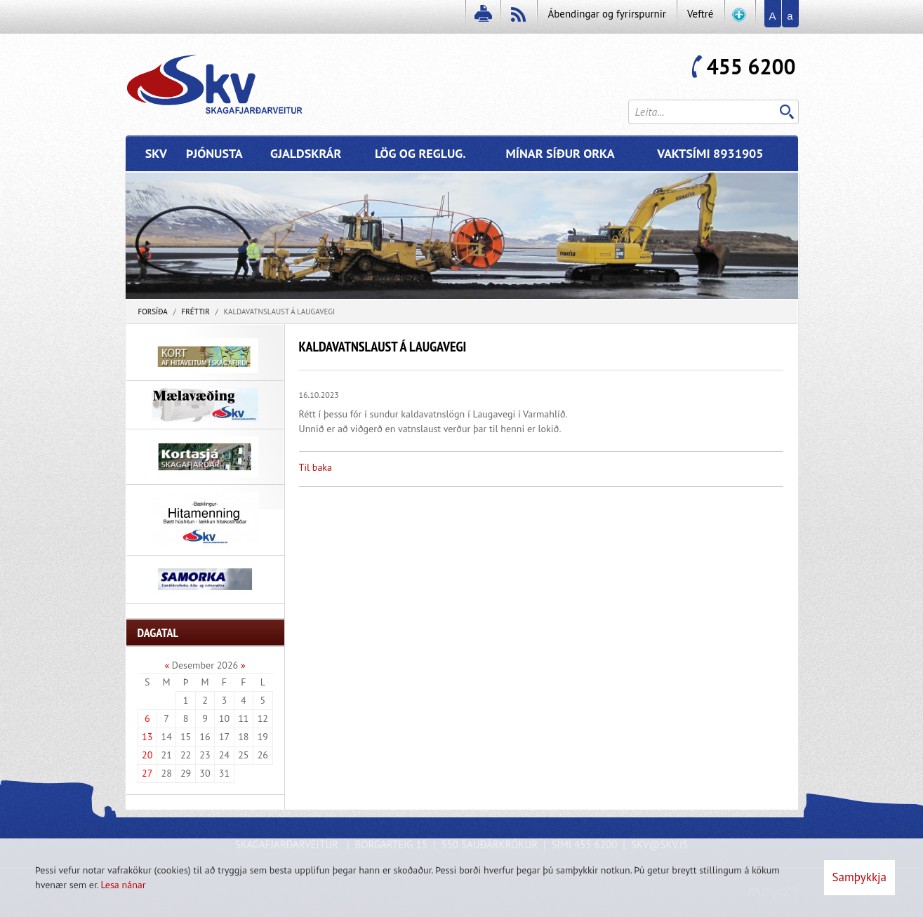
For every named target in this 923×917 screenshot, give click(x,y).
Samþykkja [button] (859, 877)
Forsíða (153, 311)
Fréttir (195, 311)
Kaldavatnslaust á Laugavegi (280, 311)
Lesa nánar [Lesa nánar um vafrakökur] (122, 884)
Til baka (316, 467)
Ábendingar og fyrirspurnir (606, 13)
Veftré (700, 13)
